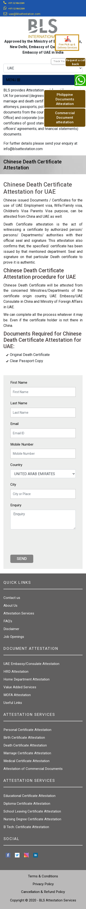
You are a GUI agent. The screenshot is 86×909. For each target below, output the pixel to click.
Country (16, 465)
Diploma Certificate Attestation (26, 804)
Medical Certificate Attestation (26, 761)
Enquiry (15, 505)
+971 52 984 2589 (16, 3)
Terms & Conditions (43, 876)
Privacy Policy (43, 884)
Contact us (11, 598)
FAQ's (7, 621)
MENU (13, 80)
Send (22, 558)
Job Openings (13, 637)
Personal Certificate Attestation (27, 730)
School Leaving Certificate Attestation (32, 811)
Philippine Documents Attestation (64, 99)
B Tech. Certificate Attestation (26, 827)
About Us (10, 605)
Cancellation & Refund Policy (43, 892)
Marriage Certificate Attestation (27, 753)
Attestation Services (18, 613)
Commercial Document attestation (65, 117)
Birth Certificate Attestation (24, 737)
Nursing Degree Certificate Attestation (32, 819)
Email (14, 424)
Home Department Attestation (26, 679)
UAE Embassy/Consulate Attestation (31, 664)
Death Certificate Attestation (25, 745)
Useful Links (12, 703)
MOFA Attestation (17, 695)
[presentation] (45, 542)
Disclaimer (11, 629)
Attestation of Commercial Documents (33, 769)
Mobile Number (21, 444)
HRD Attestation (15, 671)
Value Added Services (19, 687)
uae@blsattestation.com (24, 14)
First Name (18, 382)
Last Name (18, 403)
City (13, 484)
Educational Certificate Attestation (29, 796)
